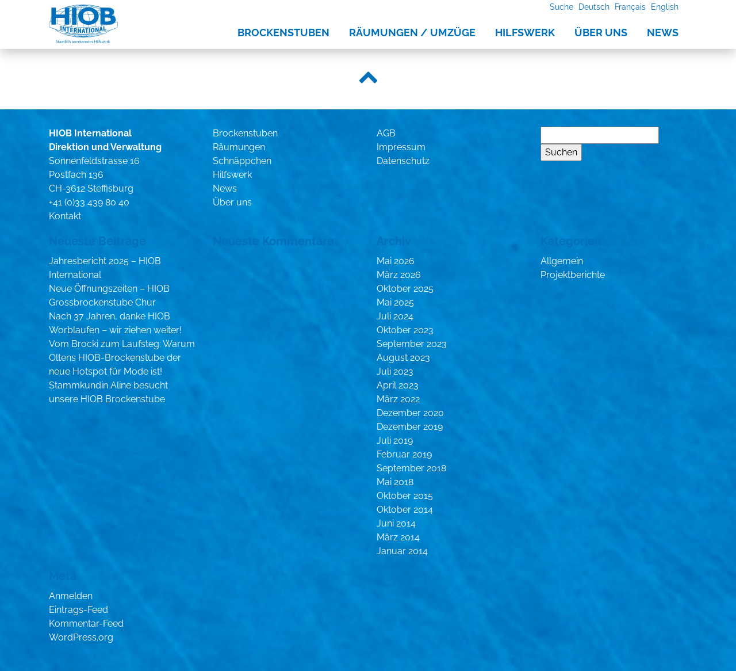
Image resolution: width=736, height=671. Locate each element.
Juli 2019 (395, 440)
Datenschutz (403, 160)
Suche (561, 7)
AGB (386, 133)
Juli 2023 (395, 371)
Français (630, 7)
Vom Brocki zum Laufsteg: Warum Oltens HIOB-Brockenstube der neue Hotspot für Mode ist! (122, 357)
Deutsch (594, 7)
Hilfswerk (525, 32)
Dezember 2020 (410, 412)
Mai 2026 (396, 261)
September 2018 (411, 468)
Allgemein (561, 261)
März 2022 (398, 399)
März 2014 (398, 537)
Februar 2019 (404, 454)
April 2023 (398, 385)
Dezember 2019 (410, 426)
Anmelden (71, 595)
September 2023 (412, 343)
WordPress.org (81, 637)
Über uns (600, 32)
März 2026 (399, 274)
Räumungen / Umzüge (412, 32)
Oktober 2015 (405, 495)
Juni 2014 (396, 523)
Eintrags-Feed (78, 609)
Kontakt (65, 216)
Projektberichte (572, 274)
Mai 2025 (395, 302)
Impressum (401, 147)
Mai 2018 (395, 481)
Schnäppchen (242, 160)
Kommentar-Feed (86, 623)
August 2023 (403, 357)
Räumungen (239, 147)
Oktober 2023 (405, 330)
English (664, 7)
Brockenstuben (283, 32)
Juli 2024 (395, 316)
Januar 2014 (402, 551)
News (662, 32)
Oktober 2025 (405, 288)
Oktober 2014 (405, 509)
